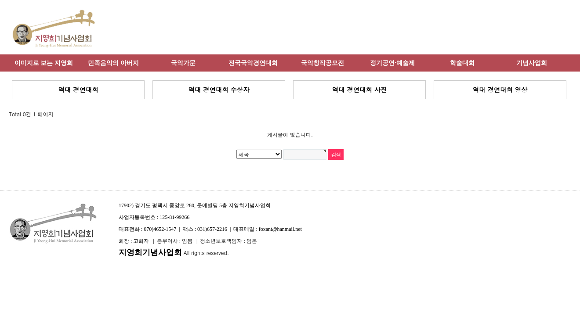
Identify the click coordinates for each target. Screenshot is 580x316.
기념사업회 (531, 62)
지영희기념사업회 (150, 252)
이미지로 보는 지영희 (43, 62)
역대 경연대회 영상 (500, 89)
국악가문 (183, 62)
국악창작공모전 (322, 62)
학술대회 (462, 62)
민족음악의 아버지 (113, 62)
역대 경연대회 (78, 89)
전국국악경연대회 (253, 62)
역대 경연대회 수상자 (218, 89)
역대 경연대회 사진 (359, 89)
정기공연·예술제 (392, 62)
